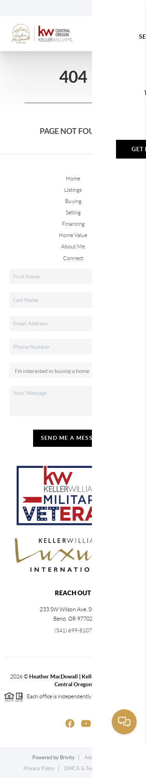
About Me (73, 246)
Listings (73, 190)
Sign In (116, 8)
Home (73, 178)
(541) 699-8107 (73, 630)
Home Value (73, 235)
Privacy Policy (39, 768)
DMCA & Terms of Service (93, 768)
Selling (73, 212)
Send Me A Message (73, 438)
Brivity (67, 757)
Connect (73, 258)
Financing (73, 224)
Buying (73, 201)
